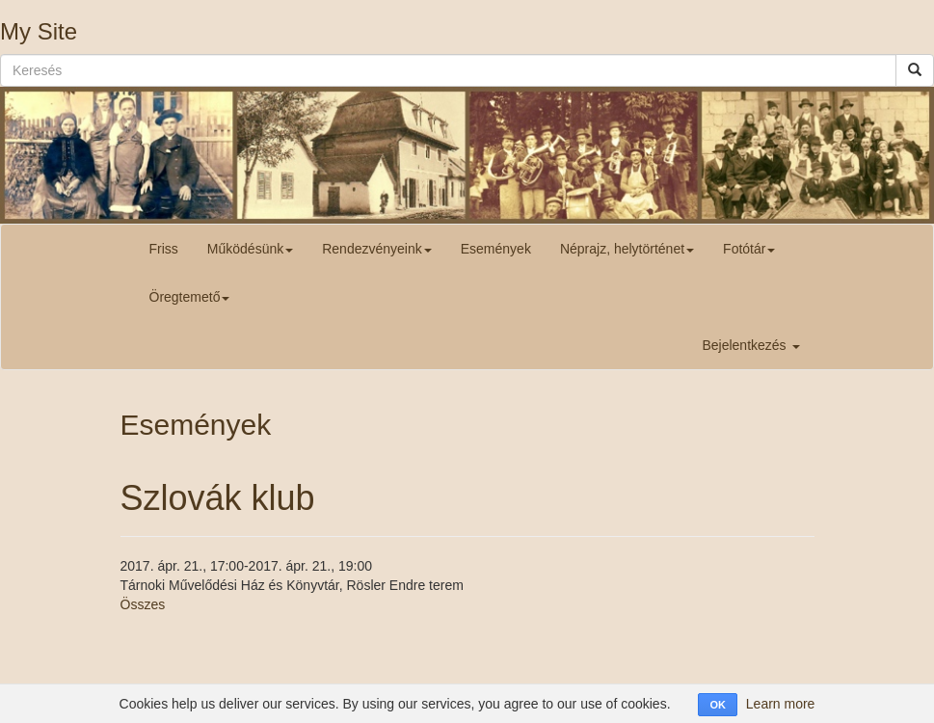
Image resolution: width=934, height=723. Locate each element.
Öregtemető (189, 297)
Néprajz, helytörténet (627, 248)
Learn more (780, 703)
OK (717, 704)
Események (496, 248)
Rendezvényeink (377, 248)
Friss (163, 248)
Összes (143, 604)
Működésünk (250, 248)
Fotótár (749, 248)
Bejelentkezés (750, 345)
